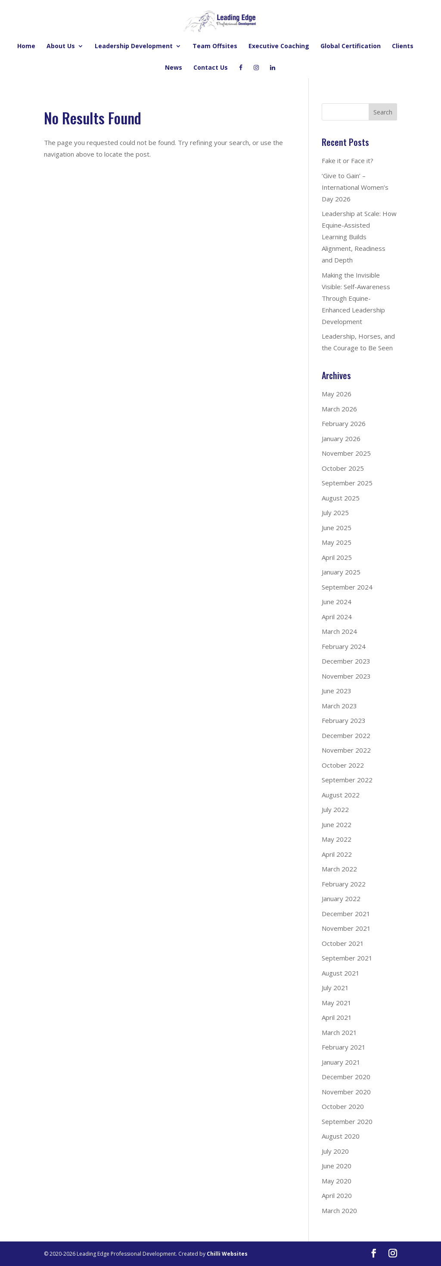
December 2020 (346, 1076)
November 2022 (346, 750)
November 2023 (346, 676)
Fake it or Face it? (347, 160)
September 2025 (347, 483)
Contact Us (210, 68)
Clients (402, 46)
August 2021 (341, 973)
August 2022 (341, 794)
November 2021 (346, 928)
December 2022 (346, 735)
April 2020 (337, 1195)
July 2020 (335, 1151)
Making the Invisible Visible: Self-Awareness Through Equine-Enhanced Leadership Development (356, 298)
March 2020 (339, 1210)
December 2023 (346, 661)
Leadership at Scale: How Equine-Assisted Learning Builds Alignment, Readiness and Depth (359, 236)
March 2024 (339, 631)
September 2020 (347, 1121)
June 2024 (336, 601)
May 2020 (336, 1180)
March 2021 (339, 1032)
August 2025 (341, 498)
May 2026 (336, 393)
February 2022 (344, 884)
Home (26, 46)
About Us (61, 46)
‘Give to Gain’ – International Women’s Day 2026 (355, 187)
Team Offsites (215, 46)
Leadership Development (134, 46)
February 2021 (344, 1047)
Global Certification (350, 46)
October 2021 (343, 943)
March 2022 (339, 869)
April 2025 (337, 557)
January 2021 (341, 1062)
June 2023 (336, 690)
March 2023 (339, 705)
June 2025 (336, 527)
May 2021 (336, 1002)
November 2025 (346, 453)
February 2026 (344, 423)
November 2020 (346, 1091)
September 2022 (347, 779)
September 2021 (347, 958)
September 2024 (347, 587)
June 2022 (336, 824)
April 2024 (337, 616)
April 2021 (337, 1017)
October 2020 (343, 1106)
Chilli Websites (227, 1253)
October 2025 (343, 468)
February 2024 (344, 646)
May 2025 (336, 542)
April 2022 (337, 854)
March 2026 (339, 409)
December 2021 (346, 913)
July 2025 (335, 512)
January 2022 (341, 898)
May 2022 (336, 839)
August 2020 (341, 1136)
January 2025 (341, 572)
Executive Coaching (278, 46)
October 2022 (343, 765)
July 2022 (335, 809)
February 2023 (344, 720)
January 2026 (341, 438)
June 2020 (336, 1165)
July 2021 (335, 987)
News (173, 68)
